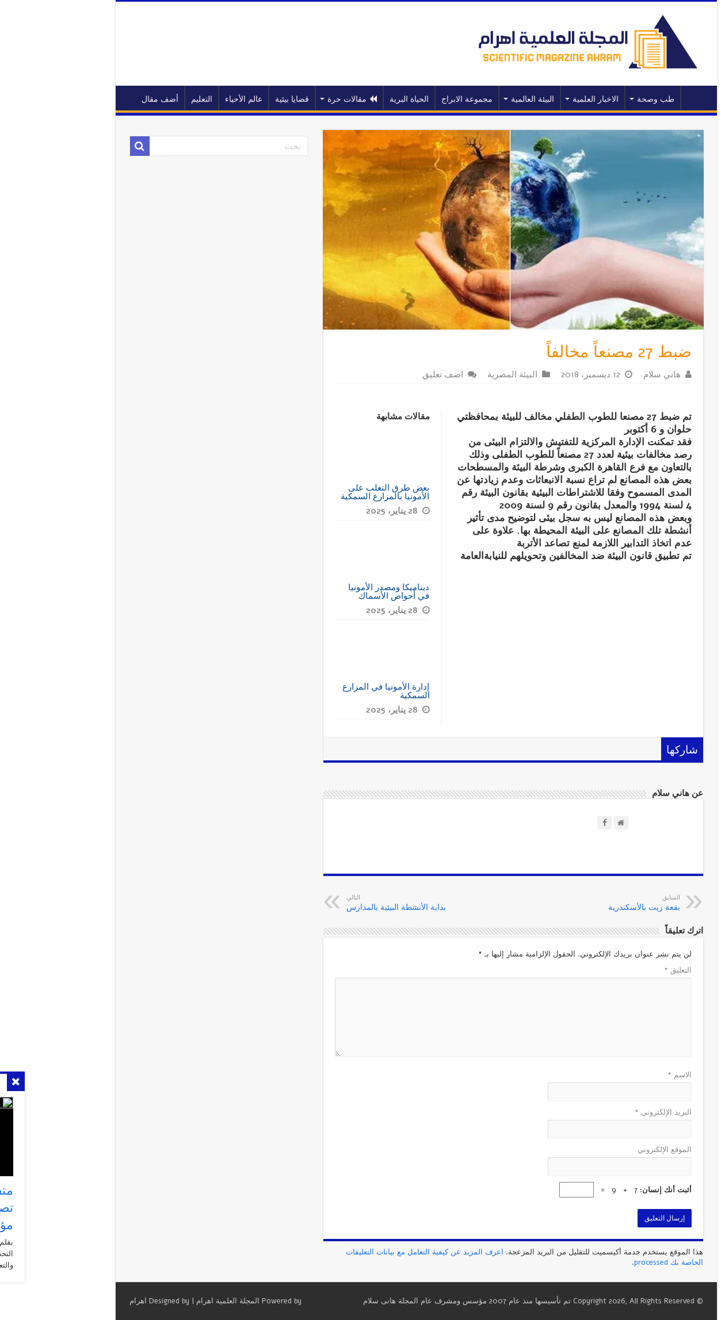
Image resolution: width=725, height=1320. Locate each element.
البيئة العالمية (479, 99)
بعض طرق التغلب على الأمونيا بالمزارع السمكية (331, 492)
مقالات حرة (298, 99)
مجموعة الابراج (413, 99)
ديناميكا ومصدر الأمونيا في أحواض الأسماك (335, 591)
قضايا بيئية (238, 99)
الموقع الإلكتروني (611, 1150)
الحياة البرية (355, 99)
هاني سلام (608, 374)
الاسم (626, 1075)
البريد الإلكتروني (609, 1112)
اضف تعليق (389, 374)
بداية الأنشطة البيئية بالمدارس (352, 903)
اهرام (84, 1301)
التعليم (148, 99)
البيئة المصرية (459, 374)
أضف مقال (106, 99)
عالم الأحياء (190, 99)
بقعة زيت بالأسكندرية (568, 903)
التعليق (624, 970)
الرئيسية (643, 98)
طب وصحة (602, 99)
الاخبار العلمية (542, 99)
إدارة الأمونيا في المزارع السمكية (332, 691)
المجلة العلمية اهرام (174, 1301)
